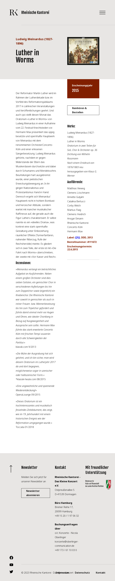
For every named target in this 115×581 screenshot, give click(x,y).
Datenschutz (82, 572)
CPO (77, 237)
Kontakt (100, 572)
